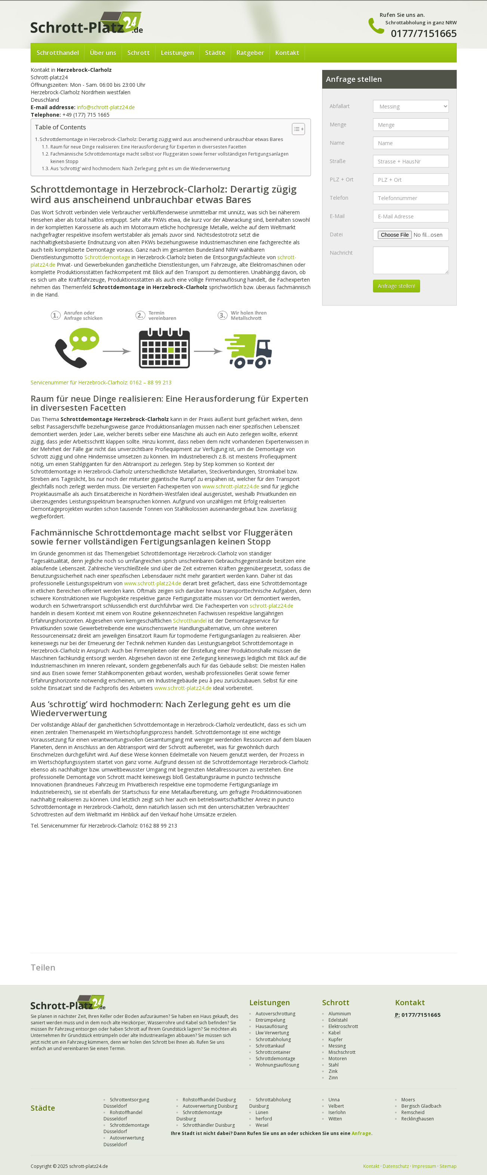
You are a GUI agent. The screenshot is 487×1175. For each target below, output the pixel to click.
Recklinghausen (417, 1119)
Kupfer (336, 1039)
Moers (408, 1099)
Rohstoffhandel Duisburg (209, 1099)
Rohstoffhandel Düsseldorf (123, 1115)
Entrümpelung (270, 1020)
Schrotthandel (58, 53)
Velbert (336, 1106)
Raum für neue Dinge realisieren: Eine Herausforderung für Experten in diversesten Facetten (148, 147)
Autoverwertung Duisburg (210, 1106)
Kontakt (287, 53)
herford (264, 1119)
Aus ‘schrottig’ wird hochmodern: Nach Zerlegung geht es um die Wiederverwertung (140, 168)
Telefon (339, 197)
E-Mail (337, 216)
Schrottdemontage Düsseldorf (127, 1128)
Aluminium (340, 1013)
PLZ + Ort (342, 179)
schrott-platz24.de (271, 605)
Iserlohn (337, 1112)
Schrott (138, 53)
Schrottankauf (270, 1046)
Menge (338, 124)
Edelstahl (338, 1020)
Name (337, 142)
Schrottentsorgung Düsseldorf (126, 1102)
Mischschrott (342, 1052)
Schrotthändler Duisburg (209, 1125)
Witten (335, 1119)
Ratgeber (250, 53)
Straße (338, 161)
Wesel (262, 1125)
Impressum (424, 1166)
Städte (215, 53)
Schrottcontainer (273, 1052)
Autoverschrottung (275, 1013)
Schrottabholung (273, 1039)
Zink (333, 1071)
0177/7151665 (424, 33)
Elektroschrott (343, 1026)
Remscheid (413, 1112)
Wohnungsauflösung (277, 1065)
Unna (334, 1099)
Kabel (334, 1033)
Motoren (338, 1058)
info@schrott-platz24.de (106, 107)
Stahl (334, 1065)
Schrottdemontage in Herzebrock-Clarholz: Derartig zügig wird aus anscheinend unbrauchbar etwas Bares (161, 139)
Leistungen (177, 53)
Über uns (103, 53)
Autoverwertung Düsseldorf (124, 1141)
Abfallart (340, 106)
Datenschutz (396, 1166)
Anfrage (361, 1133)
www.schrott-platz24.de (230, 486)
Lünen (262, 1112)
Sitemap (448, 1166)
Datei (336, 234)
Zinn (333, 1077)
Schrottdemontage (107, 257)
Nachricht (341, 252)
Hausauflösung (271, 1026)
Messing (337, 1046)
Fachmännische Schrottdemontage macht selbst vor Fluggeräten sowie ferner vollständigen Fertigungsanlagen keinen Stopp (169, 157)
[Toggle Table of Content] (294, 129)
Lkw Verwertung (272, 1033)
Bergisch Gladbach (421, 1106)
